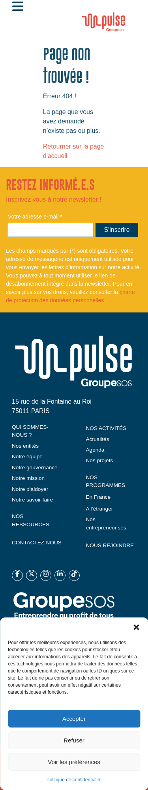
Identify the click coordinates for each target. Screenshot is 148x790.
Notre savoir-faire (32, 500)
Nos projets (99, 460)
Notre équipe (27, 456)
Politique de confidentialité (74, 780)
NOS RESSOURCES (30, 520)
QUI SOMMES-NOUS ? (30, 431)
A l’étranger (99, 509)
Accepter (74, 718)
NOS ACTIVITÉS (106, 428)
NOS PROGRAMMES (106, 481)
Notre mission (28, 478)
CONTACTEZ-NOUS (37, 543)
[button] (136, 627)
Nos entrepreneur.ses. (107, 523)
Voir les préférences (74, 762)
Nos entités (25, 446)
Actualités (97, 439)
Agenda (95, 450)
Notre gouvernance (35, 467)
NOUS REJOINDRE (110, 545)
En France (98, 497)
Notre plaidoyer (30, 489)
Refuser (74, 740)
